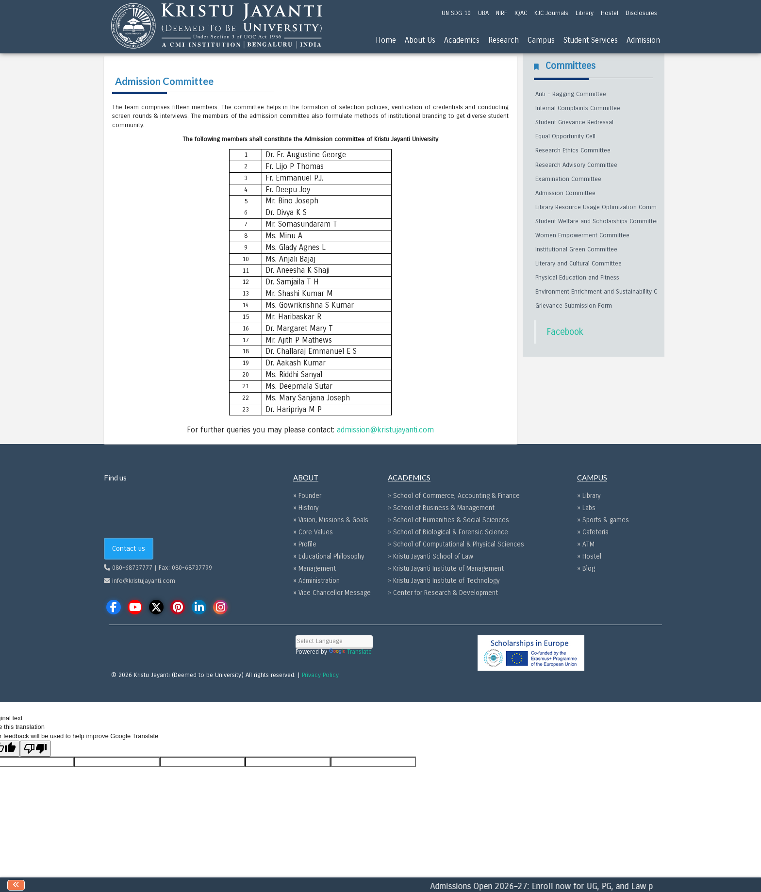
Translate (350, 652)
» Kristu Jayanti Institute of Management (446, 568)
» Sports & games (603, 520)
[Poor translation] (35, 749)
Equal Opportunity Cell (565, 136)
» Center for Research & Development (443, 593)
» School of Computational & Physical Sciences (456, 544)
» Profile (304, 544)
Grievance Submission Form (573, 306)
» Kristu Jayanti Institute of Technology (443, 581)
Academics (462, 40)
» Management (314, 568)
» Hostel (589, 556)
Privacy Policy (320, 675)
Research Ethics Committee (573, 150)
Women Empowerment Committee (582, 235)
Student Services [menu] (590, 40)
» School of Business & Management (441, 508)
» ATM (586, 544)
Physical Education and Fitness (577, 277)
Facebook (564, 332)
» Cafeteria (593, 532)
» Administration (316, 581)
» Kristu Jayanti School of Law (430, 556)
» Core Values (313, 532)
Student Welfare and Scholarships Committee (597, 221)
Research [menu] (503, 40)
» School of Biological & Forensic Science (448, 532)
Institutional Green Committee (576, 249)
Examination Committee (568, 179)
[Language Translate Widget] (334, 641)
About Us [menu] (420, 40)
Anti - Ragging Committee (570, 94)
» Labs (586, 508)
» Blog (586, 568)
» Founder (307, 496)
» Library (588, 496)
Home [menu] (386, 40)
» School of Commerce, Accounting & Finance (454, 496)
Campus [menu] (541, 40)
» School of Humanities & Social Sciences (448, 520)
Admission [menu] (643, 40)
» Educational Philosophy (328, 556)
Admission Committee (565, 193)
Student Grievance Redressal (574, 122)
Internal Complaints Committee (577, 108)
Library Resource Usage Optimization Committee (602, 207)
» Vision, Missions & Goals (330, 520)
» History (305, 508)
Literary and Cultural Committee (578, 263)
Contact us (128, 548)
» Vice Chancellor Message (332, 593)
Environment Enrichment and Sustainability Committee (609, 292)
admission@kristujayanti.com (385, 429)
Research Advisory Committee (576, 165)
